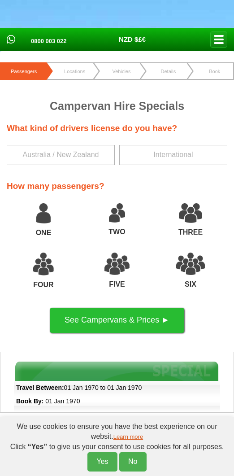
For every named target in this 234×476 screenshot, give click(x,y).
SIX (190, 284)
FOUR (43, 284)
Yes (102, 461)
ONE (44, 232)
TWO (116, 232)
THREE (190, 232)
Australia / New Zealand (61, 154)
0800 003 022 (49, 41)
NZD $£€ (132, 39)
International (173, 154)
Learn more (128, 436)
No (132, 461)
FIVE (117, 284)
